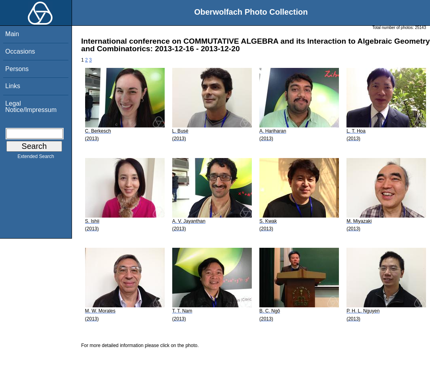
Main (12, 34)
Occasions (20, 51)
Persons (17, 69)
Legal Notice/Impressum (30, 106)
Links (12, 86)
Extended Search (36, 158)
